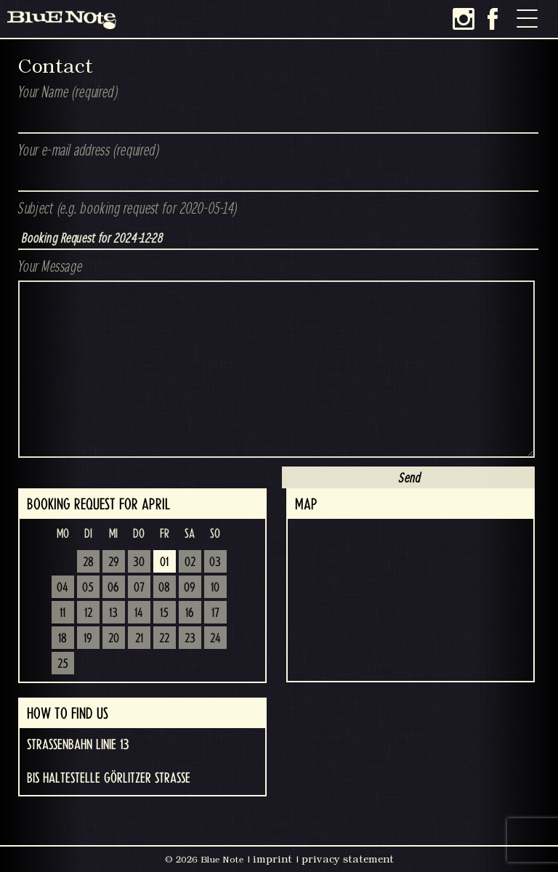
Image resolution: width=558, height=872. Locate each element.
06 (113, 587)
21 (139, 638)
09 (189, 587)
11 (62, 613)
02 (190, 562)
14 (138, 613)
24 (215, 638)
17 (215, 613)
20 (113, 638)
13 (113, 613)
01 (164, 562)
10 (215, 587)
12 (88, 613)
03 (215, 562)
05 (88, 587)
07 (139, 587)
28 (88, 562)
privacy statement (348, 859)
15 (164, 613)
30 (139, 562)
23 (190, 638)
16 (189, 613)
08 (164, 587)
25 (62, 664)
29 (113, 562)
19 (88, 638)
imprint (272, 859)
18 (62, 638)
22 (164, 638)
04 (62, 587)
